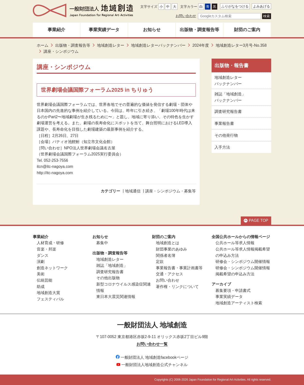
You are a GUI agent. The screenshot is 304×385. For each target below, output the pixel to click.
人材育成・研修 (50, 243)
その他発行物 (226, 135)
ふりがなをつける (235, 6)
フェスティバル (50, 299)
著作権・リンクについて (177, 287)
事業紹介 (56, 29)
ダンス (42, 255)
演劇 (41, 262)
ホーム (42, 45)
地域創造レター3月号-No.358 (241, 45)
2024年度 (200, 45)
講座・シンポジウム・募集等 (170, 191)
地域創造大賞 (48, 293)
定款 (160, 262)
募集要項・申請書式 (232, 290)
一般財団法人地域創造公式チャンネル (152, 365)
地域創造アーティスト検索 (238, 303)
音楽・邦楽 (46, 249)
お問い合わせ (186, 16)
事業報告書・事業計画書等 (179, 268)
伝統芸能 (44, 280)
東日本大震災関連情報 (115, 297)
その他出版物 (108, 278)
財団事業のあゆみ (171, 249)
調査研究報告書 (228, 111)
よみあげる (261, 6)
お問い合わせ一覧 (152, 344)
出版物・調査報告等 (199, 29)
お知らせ (152, 29)
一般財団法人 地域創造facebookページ (152, 357)
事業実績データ (104, 29)
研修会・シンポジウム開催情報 (242, 262)
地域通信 (133, 191)
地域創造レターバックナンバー (158, 45)
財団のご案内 (247, 29)
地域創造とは (167, 243)
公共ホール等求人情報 (234, 243)
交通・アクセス (169, 274)
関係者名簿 (165, 255)
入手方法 (222, 147)
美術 (41, 274)
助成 (41, 287)
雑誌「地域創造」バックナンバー (230, 97)
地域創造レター (110, 45)
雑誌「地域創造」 (111, 265)
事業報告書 (224, 123)
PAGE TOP (256, 220)
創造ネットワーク (52, 268)
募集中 (102, 243)
